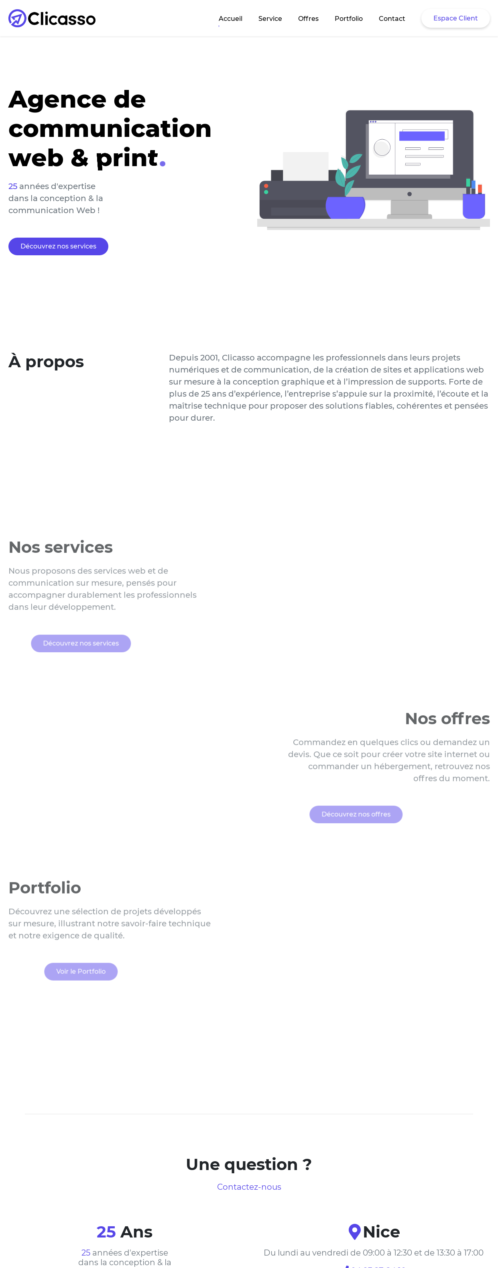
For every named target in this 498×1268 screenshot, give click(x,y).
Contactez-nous (249, 1187)
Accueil (230, 18)
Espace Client (455, 18)
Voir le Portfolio (61, 981)
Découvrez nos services (58, 246)
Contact (392, 18)
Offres (308, 18)
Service (270, 18)
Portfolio (349, 18)
